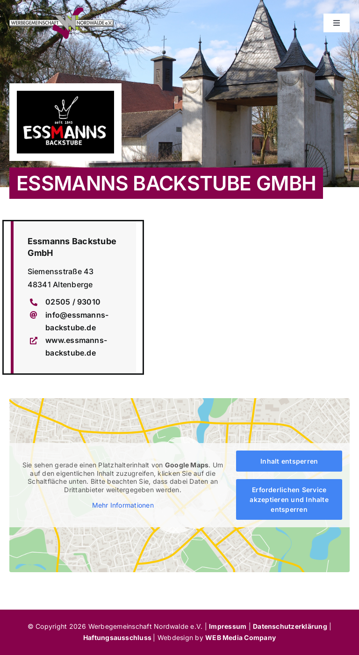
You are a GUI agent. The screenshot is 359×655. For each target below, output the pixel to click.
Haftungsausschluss (118, 637)
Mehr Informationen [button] (123, 505)
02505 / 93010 (73, 301)
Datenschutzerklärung (290, 626)
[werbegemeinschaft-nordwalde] (61, 11)
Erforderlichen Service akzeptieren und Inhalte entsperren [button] (289, 499)
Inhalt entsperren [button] (289, 461)
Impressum (227, 626)
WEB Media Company (240, 637)
